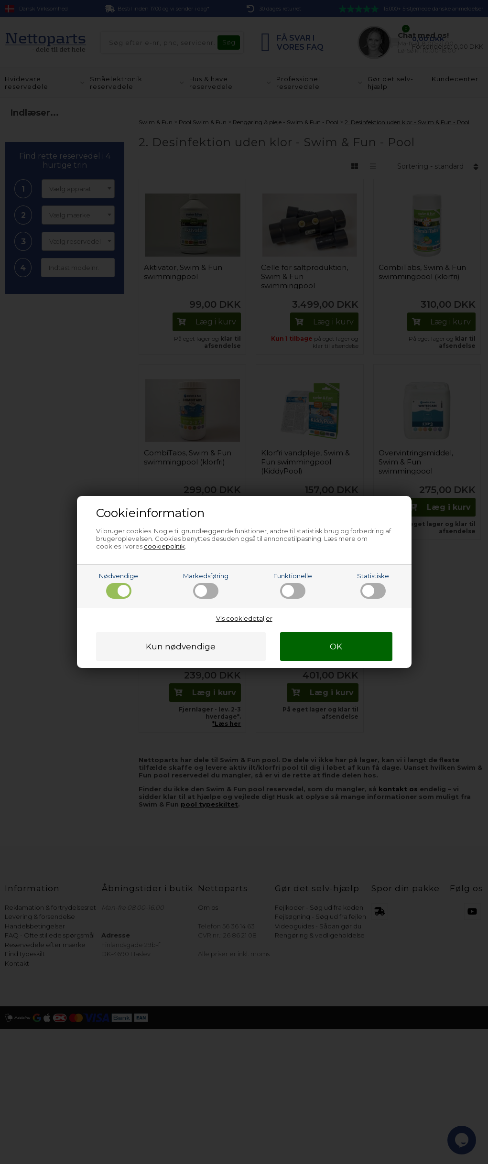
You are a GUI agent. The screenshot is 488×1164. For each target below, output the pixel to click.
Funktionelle (292, 585)
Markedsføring (205, 585)
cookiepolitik (164, 546)
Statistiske (373, 585)
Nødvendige (118, 585)
